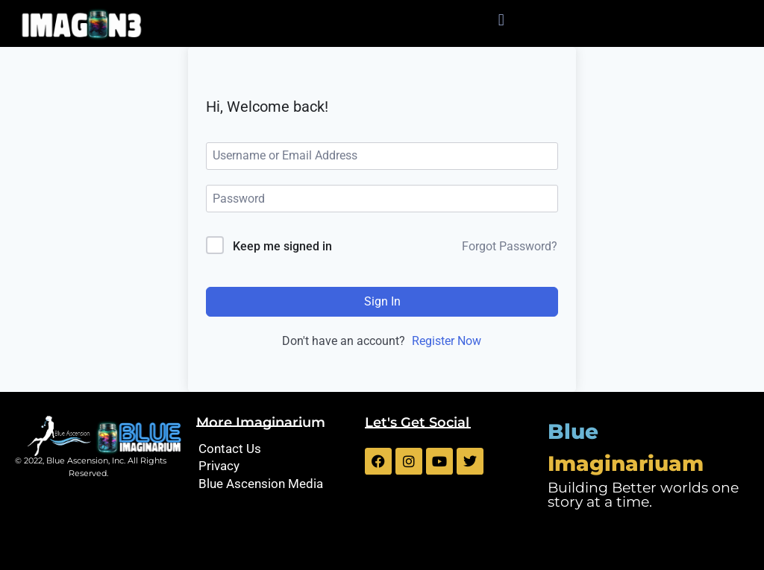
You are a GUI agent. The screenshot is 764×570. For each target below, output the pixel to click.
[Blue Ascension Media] (272, 484)
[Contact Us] (272, 448)
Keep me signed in (282, 246)
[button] (501, 19)
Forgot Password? (509, 246)
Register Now (446, 341)
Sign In (382, 301)
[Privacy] (272, 466)
